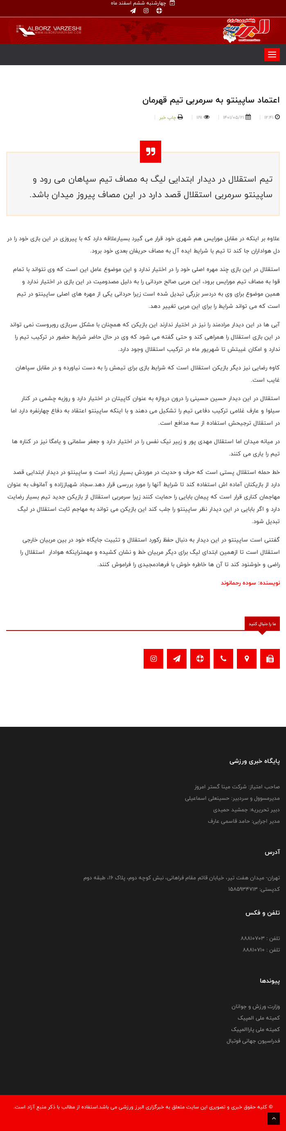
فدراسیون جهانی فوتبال (253, 1041)
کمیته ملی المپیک (259, 1018)
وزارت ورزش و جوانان (256, 1006)
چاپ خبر (167, 117)
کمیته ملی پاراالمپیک (255, 1029)
